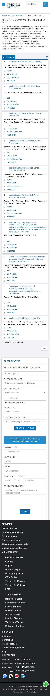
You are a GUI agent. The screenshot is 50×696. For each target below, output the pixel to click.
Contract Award (9, 536)
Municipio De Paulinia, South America (24, 318)
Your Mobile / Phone (14, 476)
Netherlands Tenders (15, 602)
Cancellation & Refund (13, 647)
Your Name (9, 457)
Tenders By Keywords (16, 581)
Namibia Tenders (13, 618)
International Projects (12, 532)
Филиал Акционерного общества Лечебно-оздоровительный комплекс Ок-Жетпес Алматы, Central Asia (27, 259)
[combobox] (25, 383)
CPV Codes (11, 577)
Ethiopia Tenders (13, 610)
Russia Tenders (13, 606)
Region (9, 565)
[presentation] (24, 502)
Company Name (11, 447)
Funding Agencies (14, 573)
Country (9, 561)
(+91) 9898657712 (25, 671)
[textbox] (26, 383)
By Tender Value (12, 389)
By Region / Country (14, 379)
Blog (4, 651)
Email (7, 467)
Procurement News (11, 540)
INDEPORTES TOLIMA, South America (25, 61)
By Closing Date (12, 398)
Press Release (9, 644)
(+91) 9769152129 (25, 667)
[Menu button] (4, 4)
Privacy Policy (32, 692)
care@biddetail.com (25, 663)
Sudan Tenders (13, 614)
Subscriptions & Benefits (14, 548)
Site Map (6, 636)
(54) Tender (8, 57)
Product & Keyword (14, 486)
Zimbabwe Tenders (14, 622)
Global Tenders (9, 528)
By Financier (10, 408)
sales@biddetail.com (25, 659)
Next (44, 348)
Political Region (13, 569)
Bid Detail (42, 689)
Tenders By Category (16, 585)
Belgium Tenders (13, 599)
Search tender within (22, 368)
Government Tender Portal (15, 544)
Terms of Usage (18, 692)
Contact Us (7, 640)
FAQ (7, 589)
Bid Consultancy (10, 552)
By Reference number (14, 417)
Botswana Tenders (14, 626)
